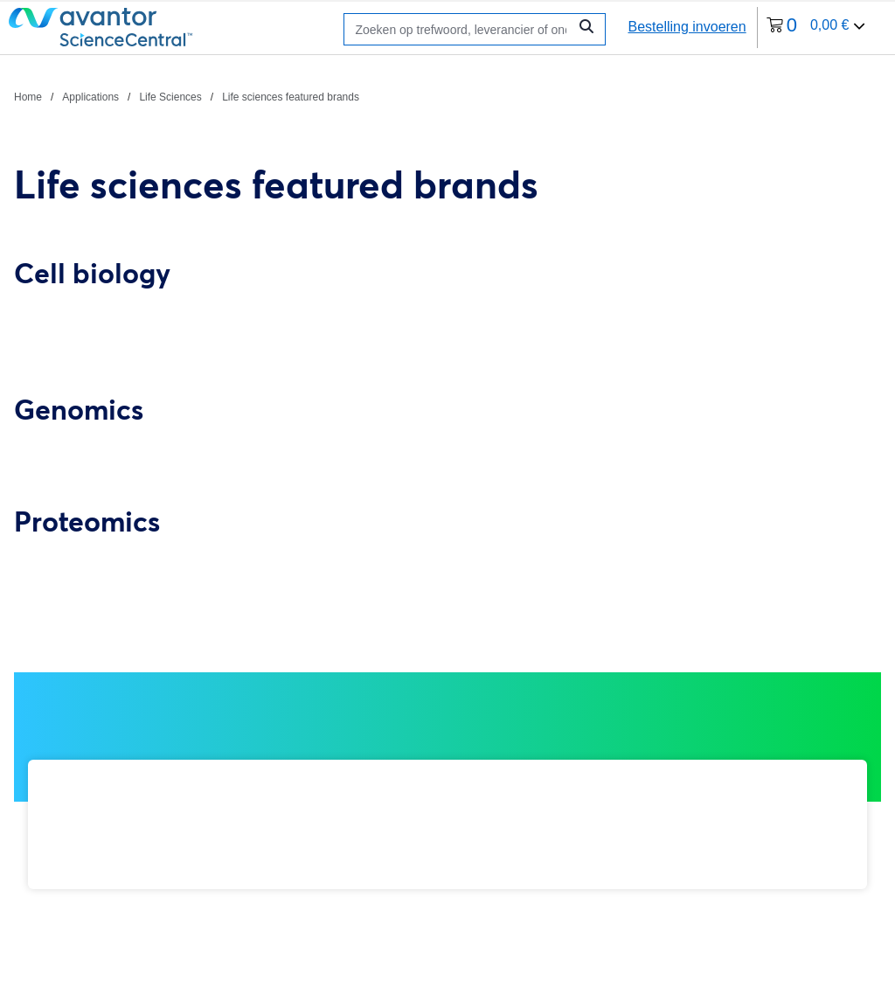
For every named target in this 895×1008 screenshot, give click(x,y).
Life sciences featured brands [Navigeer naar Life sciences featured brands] (290, 97)
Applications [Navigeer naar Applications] (90, 97)
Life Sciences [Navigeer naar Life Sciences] (170, 97)
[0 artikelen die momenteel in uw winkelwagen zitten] (816, 27)
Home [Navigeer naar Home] (28, 97)
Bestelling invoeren (687, 26)
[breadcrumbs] (186, 96)
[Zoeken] (460, 29)
